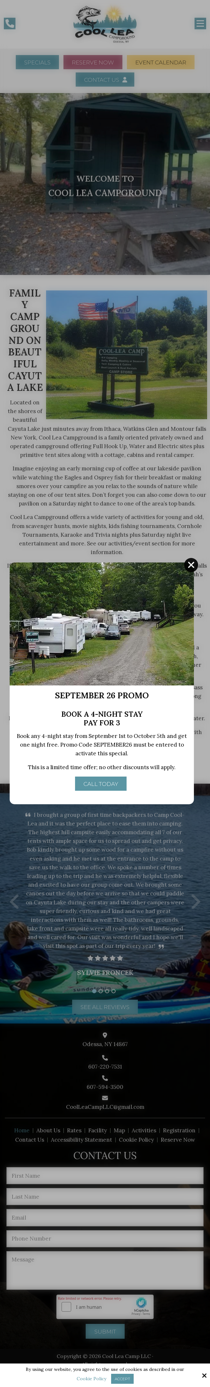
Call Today (100, 789)
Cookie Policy (91, 1379)
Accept (122, 1378)
